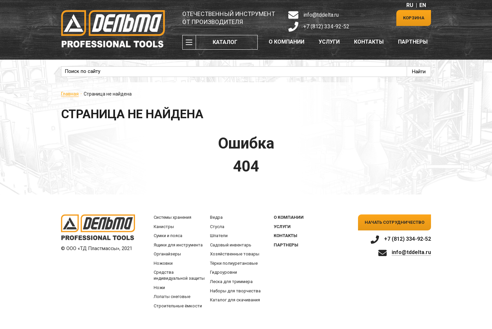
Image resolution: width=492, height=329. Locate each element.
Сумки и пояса (168, 235)
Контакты (369, 42)
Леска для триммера (231, 281)
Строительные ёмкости (178, 305)
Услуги (329, 42)
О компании (286, 42)
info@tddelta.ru (321, 15)
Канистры (164, 226)
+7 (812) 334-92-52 (326, 26)
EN (422, 5)
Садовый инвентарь (230, 244)
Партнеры (413, 42)
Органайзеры (167, 253)
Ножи (159, 287)
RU (409, 5)
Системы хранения (172, 217)
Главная (70, 94)
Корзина (413, 17)
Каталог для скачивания (235, 299)
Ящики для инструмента (178, 244)
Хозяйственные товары (234, 253)
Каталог (225, 42)
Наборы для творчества (235, 290)
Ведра (216, 217)
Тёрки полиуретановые (234, 263)
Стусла (217, 226)
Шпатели (219, 235)
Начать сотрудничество (394, 222)
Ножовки (163, 263)
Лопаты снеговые (172, 296)
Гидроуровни (223, 272)
